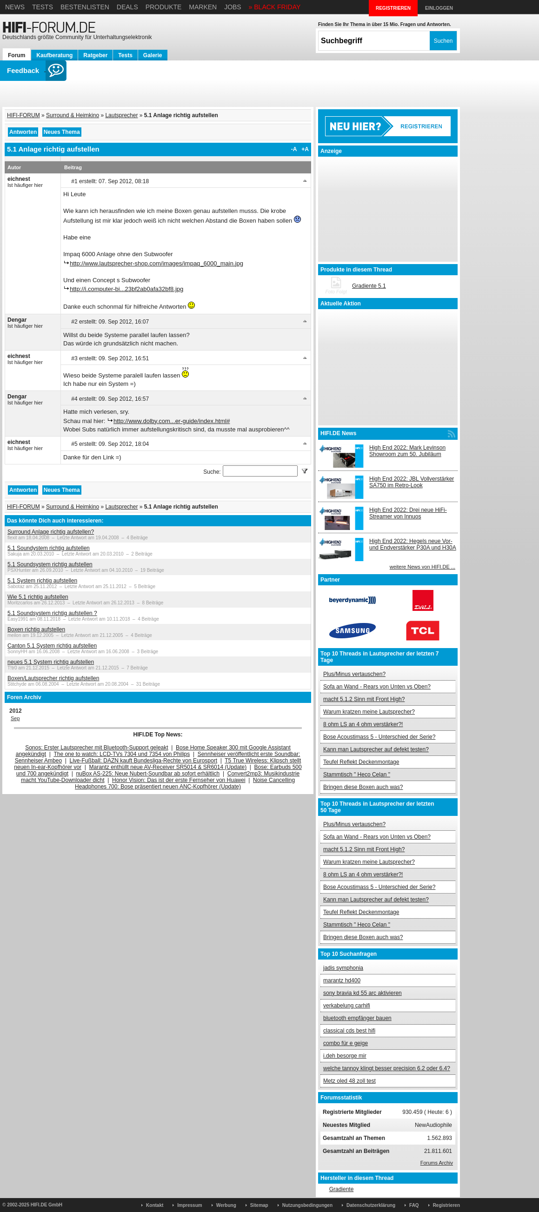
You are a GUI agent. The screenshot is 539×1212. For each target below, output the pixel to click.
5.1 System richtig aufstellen (42, 580)
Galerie (152, 55)
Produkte (164, 7)
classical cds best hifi (349, 1030)
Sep (15, 718)
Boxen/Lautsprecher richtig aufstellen (53, 678)
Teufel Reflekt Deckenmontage (361, 762)
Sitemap (259, 1205)
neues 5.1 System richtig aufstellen (50, 662)
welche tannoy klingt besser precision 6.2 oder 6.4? (386, 1068)
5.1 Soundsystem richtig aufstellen (50, 564)
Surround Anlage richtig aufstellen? (50, 532)
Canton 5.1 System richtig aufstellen (52, 645)
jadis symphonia (343, 968)
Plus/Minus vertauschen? (354, 674)
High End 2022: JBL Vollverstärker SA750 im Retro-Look (411, 482)
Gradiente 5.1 (369, 286)
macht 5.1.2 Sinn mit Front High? (364, 699)
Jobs (232, 7)
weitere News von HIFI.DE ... (422, 567)
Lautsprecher (121, 115)
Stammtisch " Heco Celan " (356, 774)
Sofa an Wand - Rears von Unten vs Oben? (377, 686)
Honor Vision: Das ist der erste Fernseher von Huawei (179, 780)
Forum (16, 55)
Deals (127, 7)
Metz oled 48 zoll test (349, 1081)
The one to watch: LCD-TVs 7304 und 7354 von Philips (121, 754)
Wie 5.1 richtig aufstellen (37, 597)
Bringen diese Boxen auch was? (363, 787)
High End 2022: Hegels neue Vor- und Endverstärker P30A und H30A (412, 544)
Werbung (226, 1205)
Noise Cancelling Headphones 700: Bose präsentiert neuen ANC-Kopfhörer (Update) (185, 783)
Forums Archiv (436, 1163)
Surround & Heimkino (72, 115)
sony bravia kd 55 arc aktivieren (362, 993)
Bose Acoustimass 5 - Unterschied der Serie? (379, 737)
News (15, 7)
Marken (203, 7)
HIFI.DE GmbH (46, 1204)
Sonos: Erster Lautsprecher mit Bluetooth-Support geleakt (96, 747)
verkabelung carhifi (346, 1005)
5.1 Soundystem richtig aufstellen (48, 548)
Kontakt (154, 1205)
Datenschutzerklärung (370, 1205)
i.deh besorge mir (344, 1056)
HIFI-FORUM (23, 115)
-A (294, 149)
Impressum (189, 1205)
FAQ (414, 1205)
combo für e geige (345, 1043)
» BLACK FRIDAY (275, 7)
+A (305, 149)
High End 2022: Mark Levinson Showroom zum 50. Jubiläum (407, 450)
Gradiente (341, 1189)
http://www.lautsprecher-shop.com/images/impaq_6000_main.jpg (156, 263)
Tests (42, 7)
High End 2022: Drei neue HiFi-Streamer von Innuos (408, 513)
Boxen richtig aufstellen (36, 629)
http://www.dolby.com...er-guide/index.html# (171, 420)
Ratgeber (95, 55)
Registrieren (446, 1205)
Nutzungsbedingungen (307, 1205)
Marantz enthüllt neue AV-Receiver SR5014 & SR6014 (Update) (168, 767)
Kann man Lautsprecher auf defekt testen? (376, 749)
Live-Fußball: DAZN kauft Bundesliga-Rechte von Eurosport (143, 760)
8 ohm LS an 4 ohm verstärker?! (363, 724)
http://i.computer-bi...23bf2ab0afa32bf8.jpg (126, 288)
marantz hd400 (341, 980)
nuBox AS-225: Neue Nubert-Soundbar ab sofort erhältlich (148, 773)
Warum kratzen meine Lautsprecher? (369, 712)
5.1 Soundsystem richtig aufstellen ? (52, 613)
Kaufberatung (54, 55)
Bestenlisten (84, 7)
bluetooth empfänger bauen (357, 1018)
